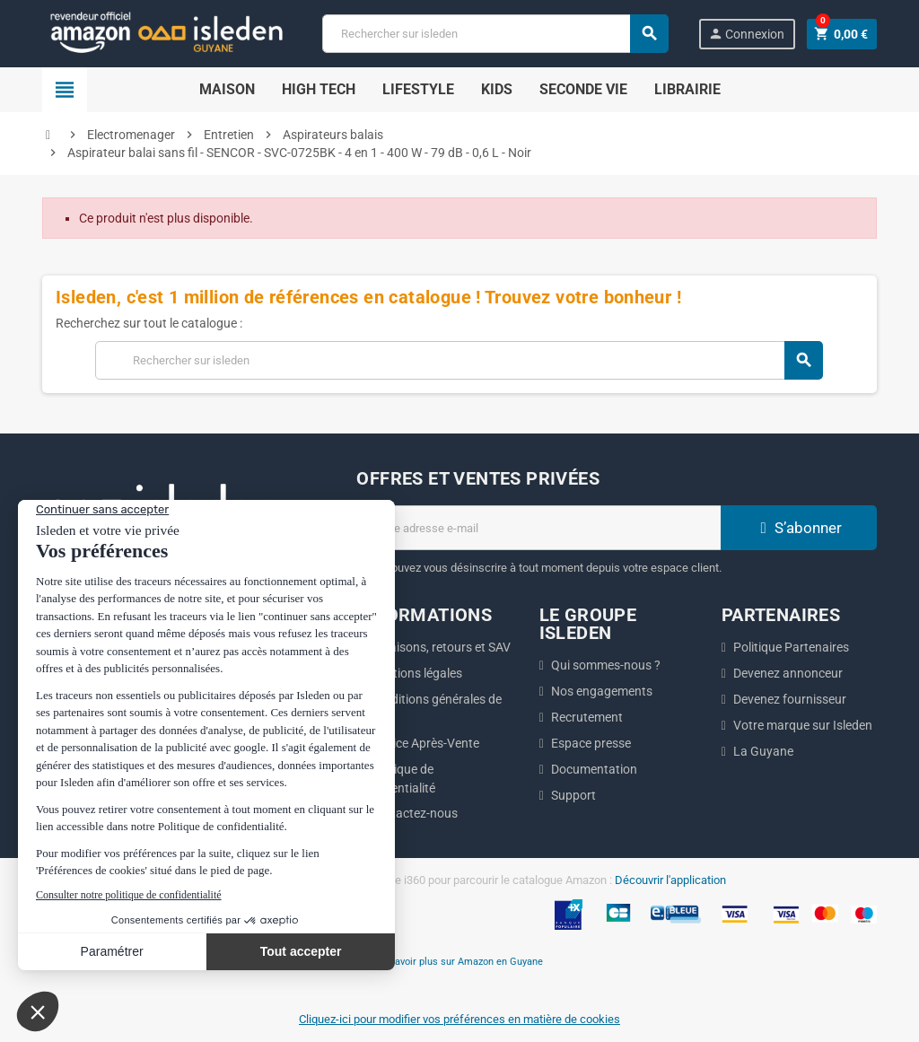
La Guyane (763, 751)
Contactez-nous (413, 813)
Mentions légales (415, 673)
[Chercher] (494, 33)
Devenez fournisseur (789, 699)
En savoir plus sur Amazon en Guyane (459, 961)
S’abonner (799, 528)
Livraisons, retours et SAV (440, 647)
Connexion (746, 33)
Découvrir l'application (670, 880)
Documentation (594, 769)
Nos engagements (601, 691)
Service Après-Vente (424, 743)
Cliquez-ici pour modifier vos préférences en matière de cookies (459, 1019)
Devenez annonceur (788, 673)
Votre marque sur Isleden (802, 725)
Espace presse (591, 743)
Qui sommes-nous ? (606, 665)
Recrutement (587, 717)
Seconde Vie (583, 89)
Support (573, 795)
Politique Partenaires (791, 647)
